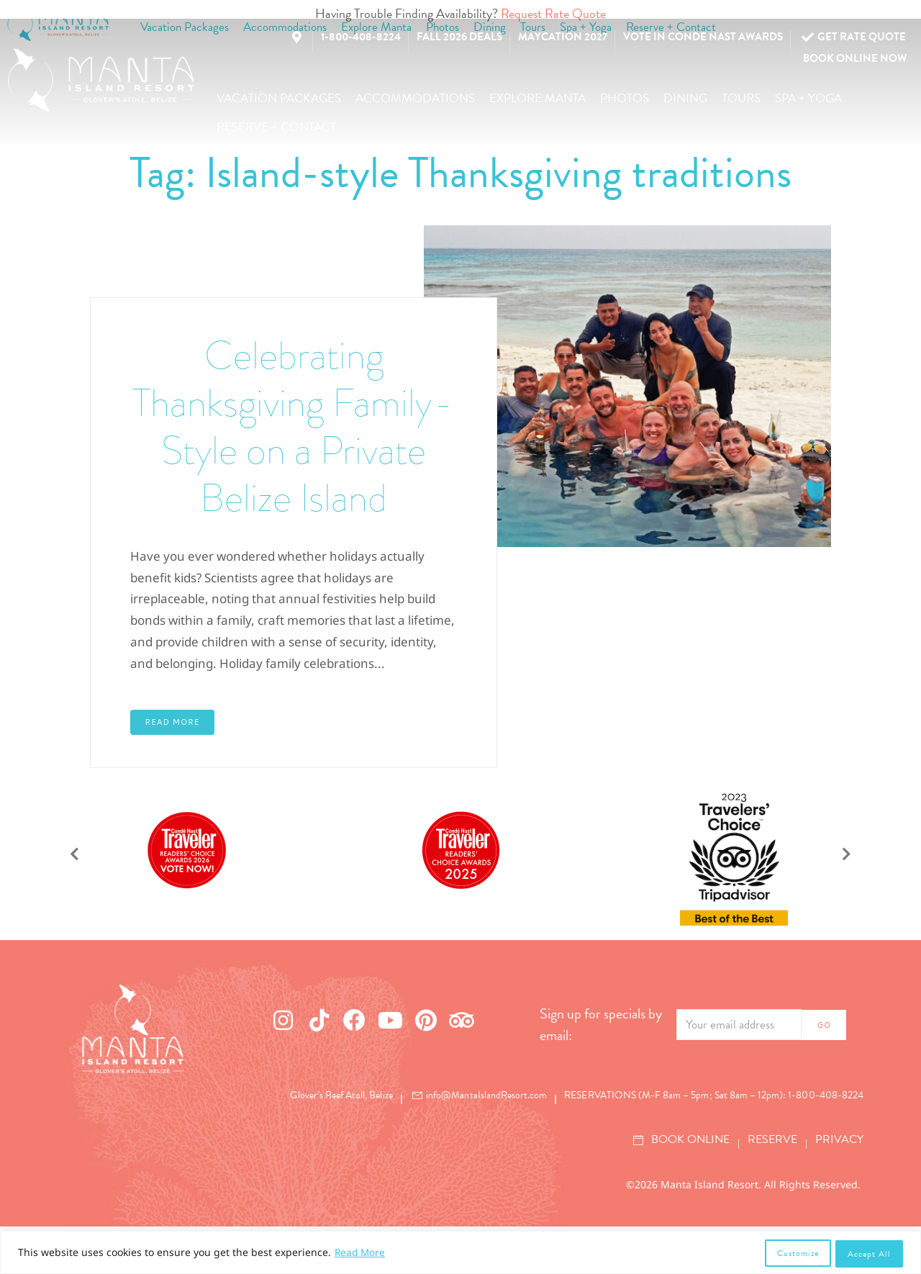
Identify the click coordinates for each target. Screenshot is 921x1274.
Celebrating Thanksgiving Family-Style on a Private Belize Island (294, 449)
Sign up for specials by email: (601, 1071)
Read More (361, 1254)
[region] (460, 1254)
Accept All (869, 1253)
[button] (278, 98)
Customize (796, 1253)
